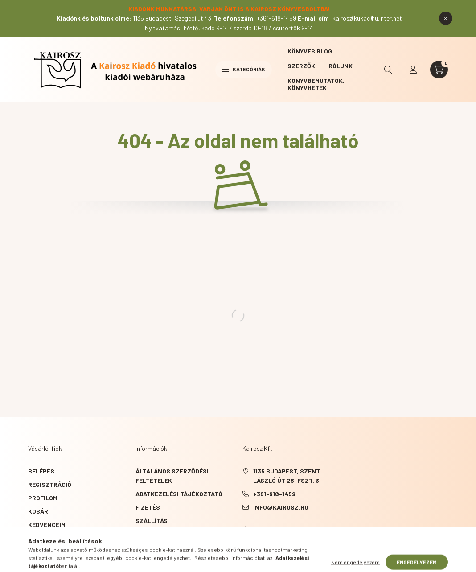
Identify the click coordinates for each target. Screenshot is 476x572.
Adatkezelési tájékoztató (178, 494)
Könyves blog (309, 51)
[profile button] (413, 69)
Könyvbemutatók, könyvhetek (316, 84)
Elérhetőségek (160, 534)
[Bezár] (445, 18)
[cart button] (439, 69)
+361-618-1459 (274, 494)
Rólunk (340, 66)
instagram (280, 530)
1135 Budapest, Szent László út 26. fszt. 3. (287, 475)
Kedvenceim (47, 524)
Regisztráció (49, 484)
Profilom (42, 498)
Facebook (244, 530)
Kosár (38, 511)
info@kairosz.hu (280, 507)
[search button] (388, 69)
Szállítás (151, 520)
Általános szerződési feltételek (172, 475)
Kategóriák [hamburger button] (243, 69)
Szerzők (301, 66)
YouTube (262, 530)
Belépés (41, 471)
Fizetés (147, 507)
